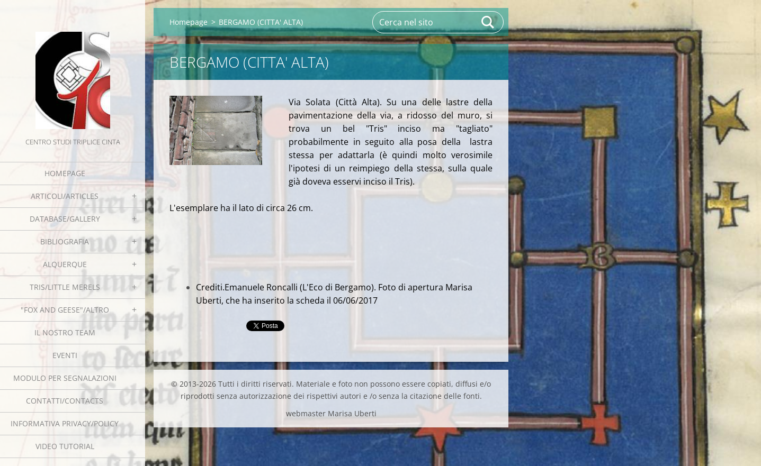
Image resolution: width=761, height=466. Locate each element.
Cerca (488, 22)
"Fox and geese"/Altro (65, 310)
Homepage (64, 173)
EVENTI (64, 355)
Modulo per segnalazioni (65, 378)
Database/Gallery (65, 219)
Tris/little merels (65, 287)
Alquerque (65, 264)
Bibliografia (64, 241)
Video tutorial (64, 446)
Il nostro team (64, 332)
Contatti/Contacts (64, 401)
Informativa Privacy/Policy (65, 423)
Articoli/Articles (65, 196)
